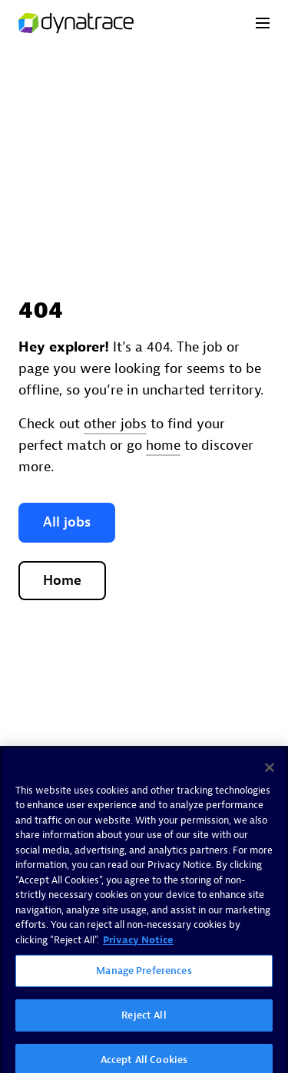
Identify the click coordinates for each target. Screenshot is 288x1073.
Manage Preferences (143, 975)
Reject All (143, 1018)
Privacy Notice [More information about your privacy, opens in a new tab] (138, 943)
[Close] (269, 771)
